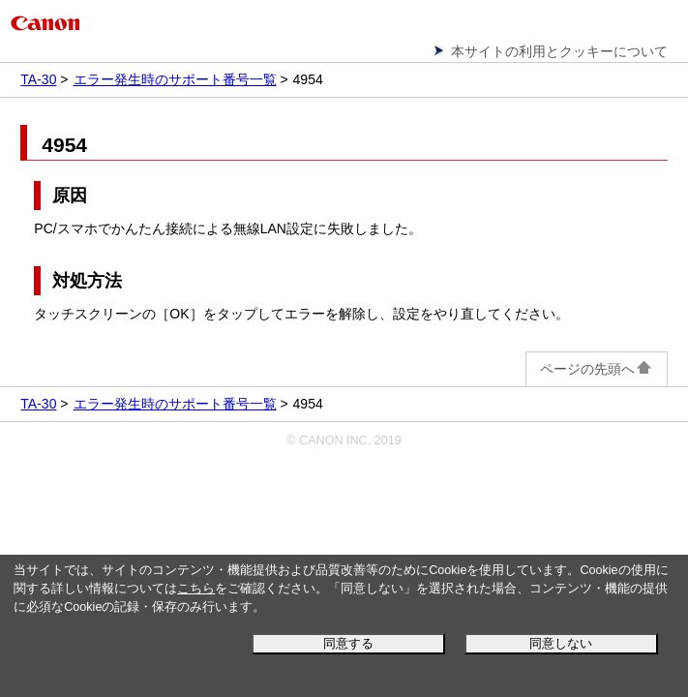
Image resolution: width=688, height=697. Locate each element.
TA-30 (38, 79)
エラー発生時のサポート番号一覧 (175, 79)
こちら (196, 588)
